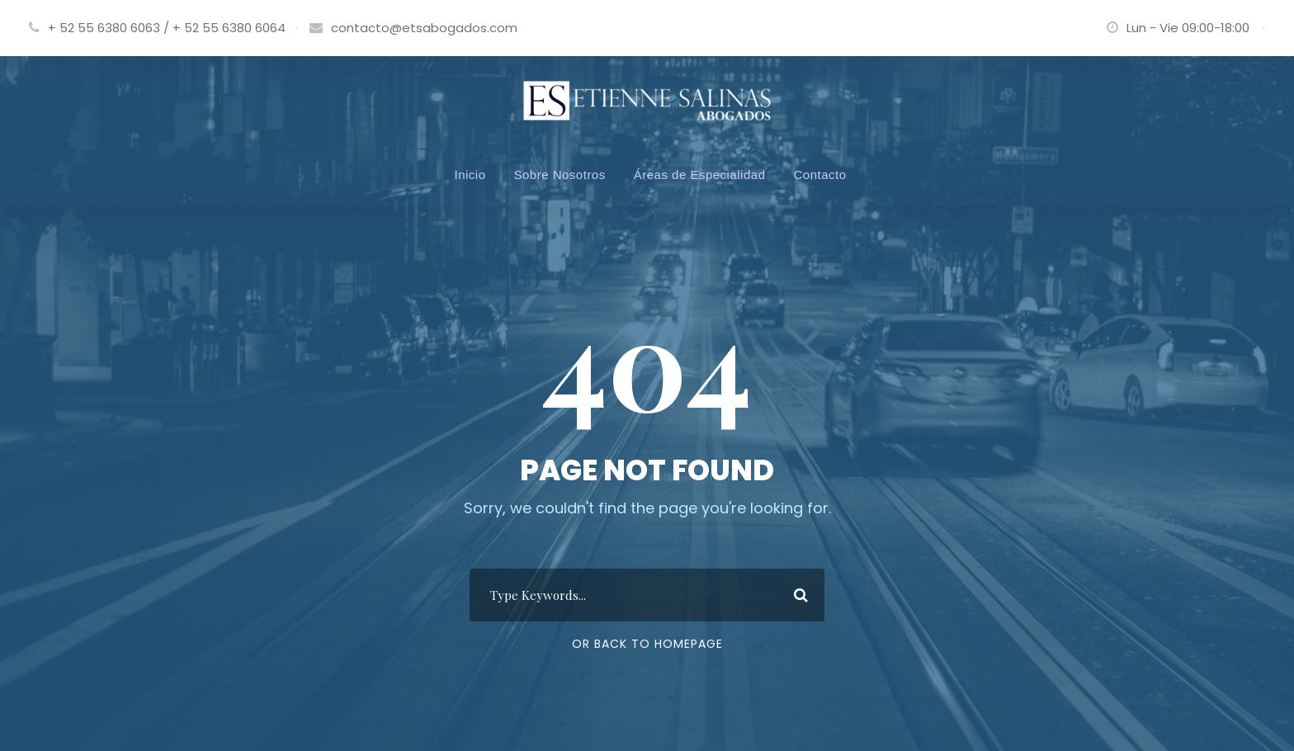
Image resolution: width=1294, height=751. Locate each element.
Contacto (819, 175)
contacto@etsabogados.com (424, 27)
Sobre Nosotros (560, 175)
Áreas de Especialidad (700, 175)
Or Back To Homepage (647, 643)
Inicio (469, 175)
